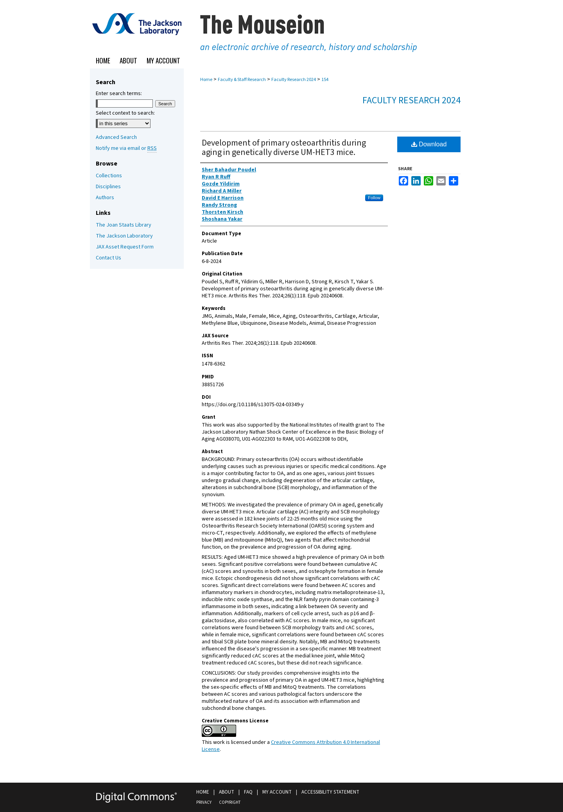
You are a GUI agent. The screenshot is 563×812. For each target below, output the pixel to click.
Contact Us (108, 258)
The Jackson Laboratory (124, 236)
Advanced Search (116, 137)
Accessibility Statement (330, 792)
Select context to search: (125, 113)
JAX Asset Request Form (125, 247)
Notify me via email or (126, 148)
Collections (109, 176)
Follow (374, 197)
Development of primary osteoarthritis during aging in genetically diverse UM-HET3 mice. (284, 147)
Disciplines (108, 187)
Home (206, 79)
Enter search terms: (119, 93)
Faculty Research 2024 (293, 79)
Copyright (229, 802)
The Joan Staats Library (123, 225)
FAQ (248, 792)
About (226, 792)
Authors (105, 198)
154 (324, 79)
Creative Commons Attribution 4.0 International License (291, 745)
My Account (277, 792)
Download (429, 144)
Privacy (204, 802)
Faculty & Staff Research (242, 79)
